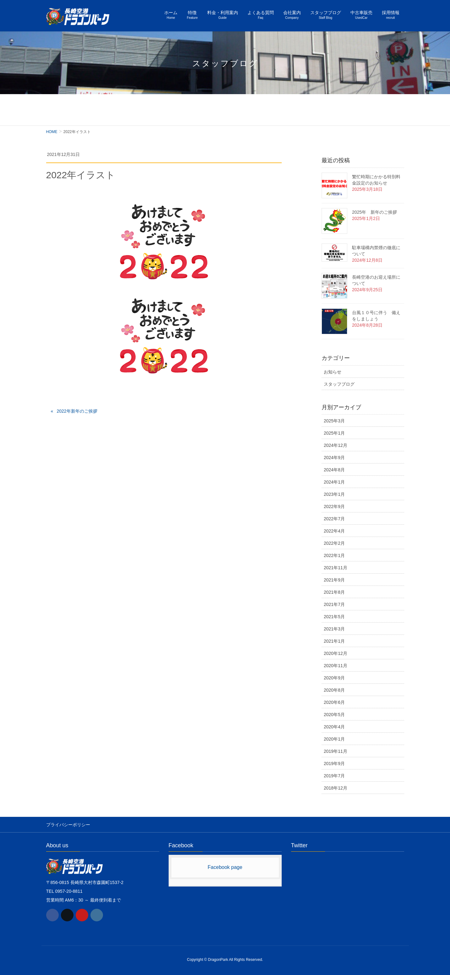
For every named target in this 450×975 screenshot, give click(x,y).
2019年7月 (334, 775)
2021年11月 (335, 567)
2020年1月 (334, 739)
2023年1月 (334, 494)
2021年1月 (334, 641)
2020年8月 (334, 690)
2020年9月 (334, 677)
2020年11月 (335, 665)
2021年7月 (334, 604)
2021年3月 (334, 628)
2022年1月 (334, 555)
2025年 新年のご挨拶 (374, 212)
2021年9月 (334, 579)
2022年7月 (334, 518)
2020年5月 (334, 714)
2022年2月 (334, 543)
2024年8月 (334, 469)
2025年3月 (334, 420)
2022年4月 (334, 530)
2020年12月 (335, 653)
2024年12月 (335, 445)
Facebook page (225, 867)
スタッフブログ (339, 384)
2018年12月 (335, 787)
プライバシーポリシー (68, 824)
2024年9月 (334, 457)
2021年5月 (334, 616)
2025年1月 (334, 433)
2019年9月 (334, 763)
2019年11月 (335, 751)
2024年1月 (334, 482)
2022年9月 (334, 506)
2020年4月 (334, 726)
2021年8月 (334, 592)
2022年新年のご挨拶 (77, 411)
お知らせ (332, 371)
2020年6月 (334, 702)
